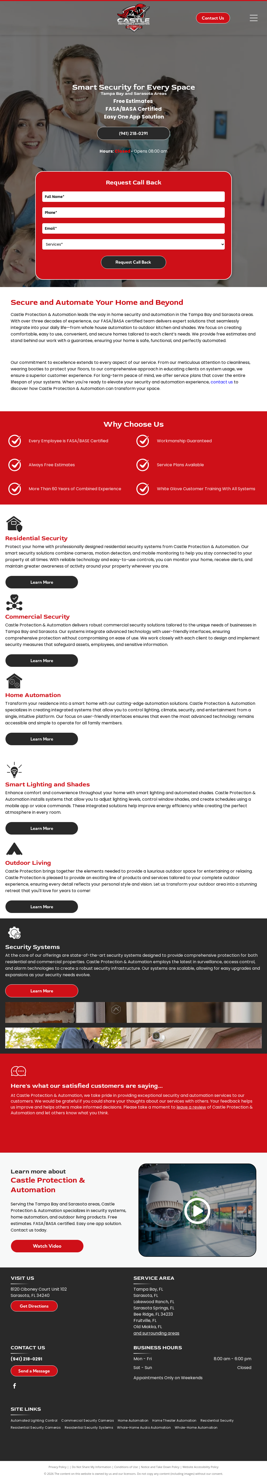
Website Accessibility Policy (201, 1467)
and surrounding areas (156, 1333)
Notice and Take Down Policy (160, 1467)
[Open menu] (254, 18)
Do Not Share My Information (91, 1467)
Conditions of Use (126, 1467)
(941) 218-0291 (26, 1359)
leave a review (191, 1107)
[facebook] (15, 1386)
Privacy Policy (57, 1467)
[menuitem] (36, 1420)
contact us (222, 382)
